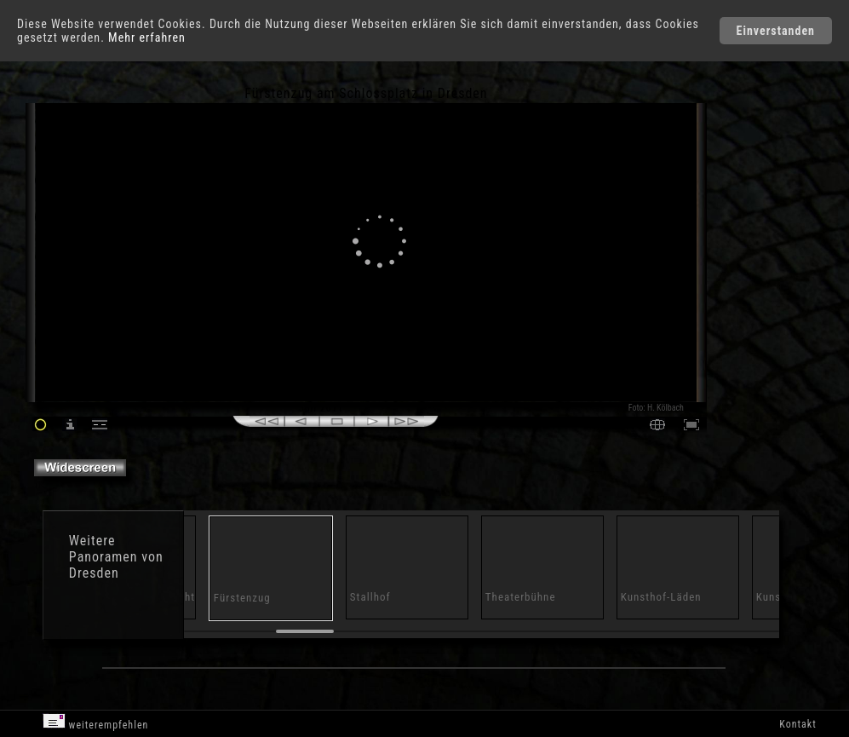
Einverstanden (776, 30)
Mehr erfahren (147, 37)
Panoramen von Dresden (116, 565)
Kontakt (797, 724)
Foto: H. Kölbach (656, 407)
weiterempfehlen (96, 722)
